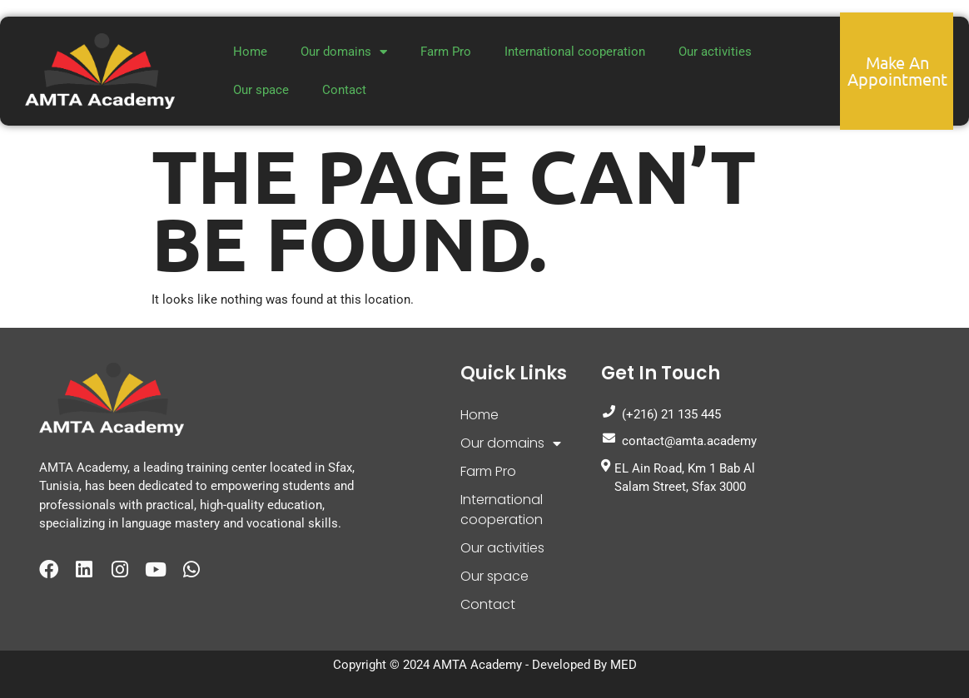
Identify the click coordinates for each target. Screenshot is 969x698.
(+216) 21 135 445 (661, 413)
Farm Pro (445, 51)
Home (250, 51)
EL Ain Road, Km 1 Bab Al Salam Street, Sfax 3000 (678, 477)
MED (623, 664)
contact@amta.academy (679, 440)
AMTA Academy (477, 664)
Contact (344, 89)
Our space (261, 89)
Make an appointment (897, 70)
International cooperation (574, 51)
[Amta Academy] (847, 465)
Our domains (344, 52)
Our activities (715, 51)
